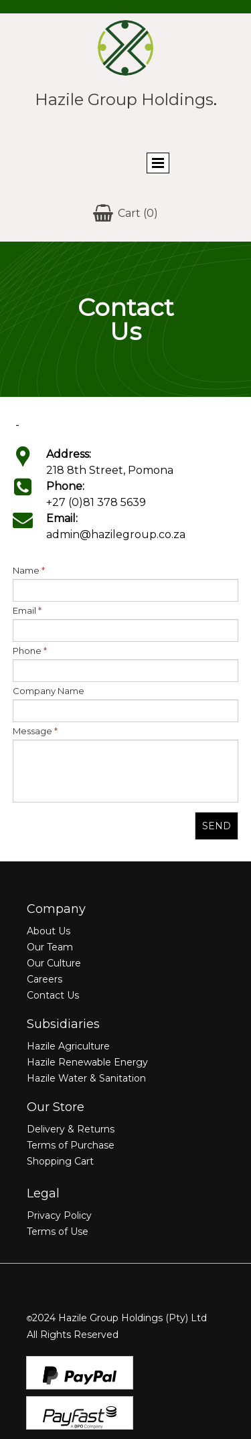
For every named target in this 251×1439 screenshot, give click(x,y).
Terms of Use (57, 1231)
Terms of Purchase (70, 1145)
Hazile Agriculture (68, 1046)
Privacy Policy (59, 1215)
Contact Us (53, 995)
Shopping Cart (60, 1161)
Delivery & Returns (70, 1129)
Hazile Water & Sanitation (86, 1078)
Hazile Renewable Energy (87, 1062)
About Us (48, 931)
